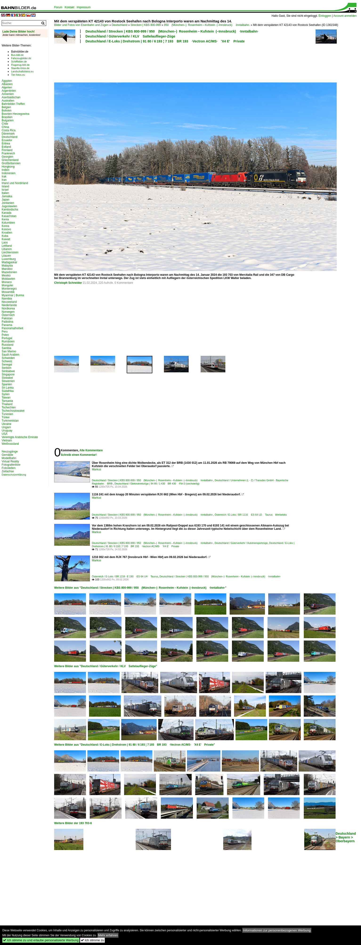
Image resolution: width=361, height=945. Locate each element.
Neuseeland (9, 302)
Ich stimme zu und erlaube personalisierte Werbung (41, 940)
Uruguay (7, 430)
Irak (4, 176)
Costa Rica (9, 130)
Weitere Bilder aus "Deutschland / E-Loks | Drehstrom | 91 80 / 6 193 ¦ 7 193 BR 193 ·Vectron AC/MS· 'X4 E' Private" (134, 744)
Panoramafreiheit (12, 328)
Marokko (7, 269)
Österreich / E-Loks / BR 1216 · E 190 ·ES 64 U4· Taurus (125, 576)
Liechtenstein (10, 252)
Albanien (7, 84)
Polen (5, 335)
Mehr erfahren (108, 935)
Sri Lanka (8, 387)
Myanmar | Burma (13, 295)
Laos (5, 242)
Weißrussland (10, 443)
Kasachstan (9, 216)
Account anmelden (345, 15)
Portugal (7, 338)
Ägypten (7, 80)
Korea (5, 226)
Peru (5, 331)
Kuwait (6, 239)
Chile (5, 123)
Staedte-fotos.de (20, 68)
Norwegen (8, 311)
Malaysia (7, 265)
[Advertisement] (174, 62)
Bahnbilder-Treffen (13, 104)
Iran (4, 179)
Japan (5, 199)
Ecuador (7, 140)
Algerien (7, 87)
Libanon (7, 249)
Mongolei (7, 285)
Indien (5, 170)
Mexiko (6, 275)
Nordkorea (8, 308)
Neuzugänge (10, 451)
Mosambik (8, 292)
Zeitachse (8, 471)
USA (5, 434)
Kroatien (7, 232)
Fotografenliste (11, 464)
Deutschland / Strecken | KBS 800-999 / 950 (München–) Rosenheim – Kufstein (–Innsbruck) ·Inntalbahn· (171, 31)
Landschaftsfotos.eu (22, 71)
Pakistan (7, 318)
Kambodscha (10, 209)
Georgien (7, 156)
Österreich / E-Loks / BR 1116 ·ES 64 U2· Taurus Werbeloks (251, 514)
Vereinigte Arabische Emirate (20, 437)
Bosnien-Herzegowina (15, 113)
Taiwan (6, 397)
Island (5, 186)
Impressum (83, 7)
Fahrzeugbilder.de (21, 58)
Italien (5, 193)
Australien (8, 100)
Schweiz (7, 361)
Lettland (7, 245)
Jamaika (7, 196)
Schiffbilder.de (19, 61)
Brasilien (7, 117)
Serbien (6, 368)
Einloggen (325, 15)
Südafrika (8, 391)
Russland (7, 344)
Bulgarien (8, 120)
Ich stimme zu (92, 940)
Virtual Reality (10, 461)
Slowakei (7, 377)
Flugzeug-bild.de (20, 64)
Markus (96, 469)
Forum (58, 7)
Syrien (6, 394)
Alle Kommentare (91, 450)
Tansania (7, 401)
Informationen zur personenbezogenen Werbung (277, 930)
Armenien (8, 94)
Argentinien (9, 90)
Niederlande (9, 305)
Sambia (6, 348)
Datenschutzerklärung (14, 474)
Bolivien (7, 110)
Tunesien (7, 414)
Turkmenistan (10, 420)
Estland (6, 146)
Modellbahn (9, 458)
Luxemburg (9, 259)
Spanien (7, 384)
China (5, 127)
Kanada (6, 212)
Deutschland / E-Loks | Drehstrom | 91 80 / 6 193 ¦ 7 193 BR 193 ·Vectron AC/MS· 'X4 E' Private (165, 41)
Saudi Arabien (10, 354)
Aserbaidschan (11, 97)
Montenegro (9, 288)
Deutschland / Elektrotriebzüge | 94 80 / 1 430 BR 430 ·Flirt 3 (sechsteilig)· (157, 483)
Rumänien (8, 341)
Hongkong (8, 166)
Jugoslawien (9, 206)
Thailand (7, 404)
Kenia (5, 219)
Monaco (7, 282)
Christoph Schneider (68, 282)
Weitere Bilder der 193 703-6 (73, 823)
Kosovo (6, 229)
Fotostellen (9, 468)
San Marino (9, 351)
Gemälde (7, 454)
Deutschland (119, 25)
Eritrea (6, 143)
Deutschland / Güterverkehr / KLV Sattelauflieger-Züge (130, 36)
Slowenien (8, 381)
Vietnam (7, 440)
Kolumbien (8, 222)
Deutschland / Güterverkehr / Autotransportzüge (241, 543)
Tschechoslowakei (13, 410)
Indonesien (9, 173)
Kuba (5, 236)
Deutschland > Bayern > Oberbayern (346, 837)
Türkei (5, 417)
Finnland (7, 150)
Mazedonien (9, 272)
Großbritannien (11, 163)
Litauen (6, 255)
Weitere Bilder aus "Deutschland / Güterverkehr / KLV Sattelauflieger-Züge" (105, 666)
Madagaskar (9, 262)
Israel (5, 189)
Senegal (7, 364)
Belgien (6, 107)
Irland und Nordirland (15, 183)
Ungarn (6, 427)
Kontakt (69, 7)
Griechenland (10, 160)
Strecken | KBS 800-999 (145, 25)
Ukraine (6, 424)
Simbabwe (8, 371)
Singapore (8, 374)
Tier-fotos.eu (18, 74)
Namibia (7, 298)
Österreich (8, 315)
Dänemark (8, 133)
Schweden (8, 358)
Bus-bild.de (17, 54)
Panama (7, 325)
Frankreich (8, 153)
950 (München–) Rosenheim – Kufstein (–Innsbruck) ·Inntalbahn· (207, 25)
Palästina (7, 321)
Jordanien (8, 203)
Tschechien (9, 407)
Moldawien (8, 278)
